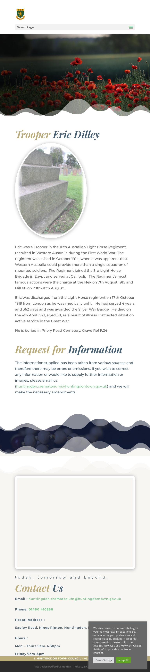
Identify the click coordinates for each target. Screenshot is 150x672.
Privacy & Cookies (85, 666)
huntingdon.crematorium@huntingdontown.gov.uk (61, 386)
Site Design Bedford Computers (52, 666)
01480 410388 (41, 609)
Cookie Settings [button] (104, 660)
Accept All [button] (123, 660)
